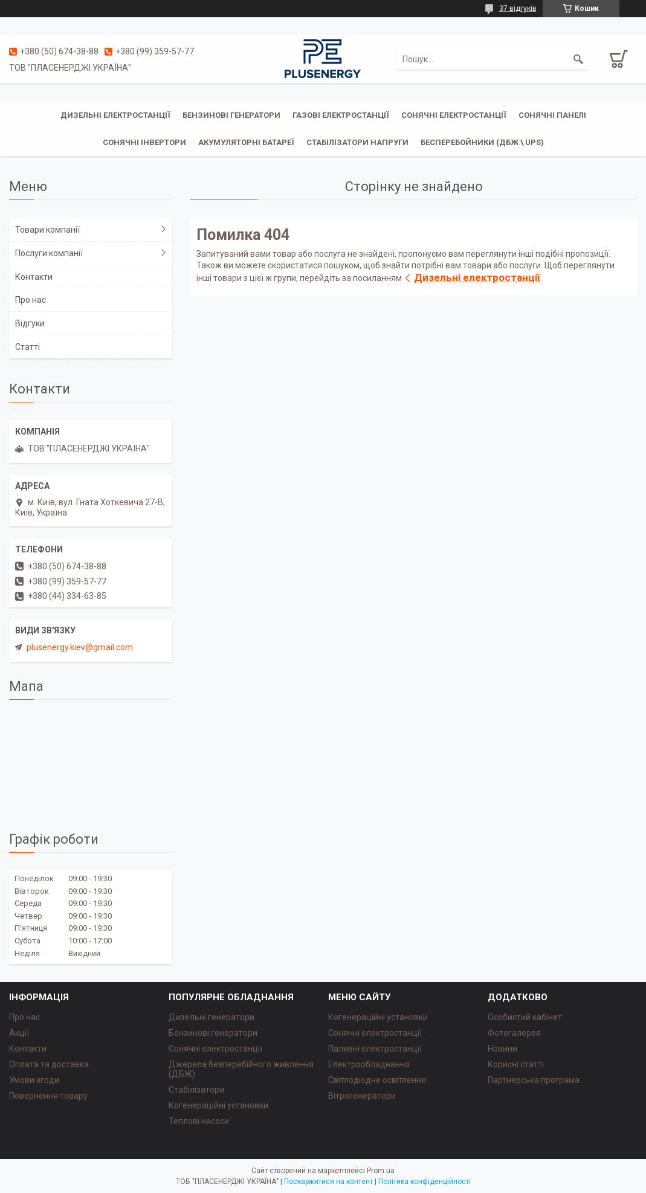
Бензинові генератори (231, 115)
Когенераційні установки (218, 1105)
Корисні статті (516, 1064)
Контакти (34, 277)
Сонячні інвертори (144, 142)
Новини (502, 1048)
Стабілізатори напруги (357, 142)
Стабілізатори (196, 1089)
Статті (27, 347)
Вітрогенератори (362, 1096)
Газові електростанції (340, 115)
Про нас (30, 300)
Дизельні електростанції (115, 115)
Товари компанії (47, 229)
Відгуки (30, 323)
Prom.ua (381, 1170)
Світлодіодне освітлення (377, 1080)
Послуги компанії (49, 253)
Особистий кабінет (525, 1017)
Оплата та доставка (49, 1064)
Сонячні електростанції (453, 115)
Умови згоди (34, 1080)
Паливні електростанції (375, 1048)
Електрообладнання (369, 1064)
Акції (19, 1033)
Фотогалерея (514, 1033)
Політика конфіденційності (424, 1181)
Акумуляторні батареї (246, 142)
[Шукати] (578, 59)
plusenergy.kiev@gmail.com (80, 647)
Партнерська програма (534, 1080)
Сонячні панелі (552, 115)
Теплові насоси (199, 1121)
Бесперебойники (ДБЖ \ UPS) (482, 142)
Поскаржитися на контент (328, 1181)
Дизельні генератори (211, 1017)
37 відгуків (518, 8)
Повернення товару (48, 1096)
